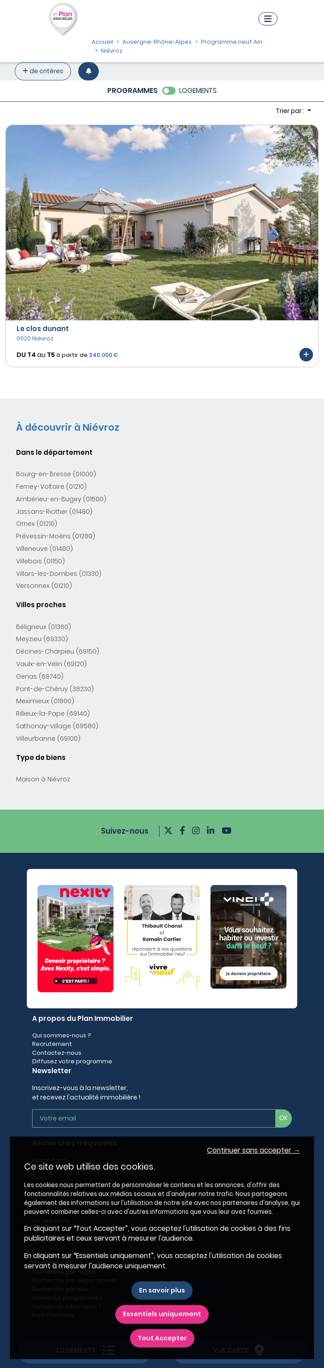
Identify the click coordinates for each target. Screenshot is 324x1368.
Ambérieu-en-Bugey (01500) (61, 499)
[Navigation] (268, 18)
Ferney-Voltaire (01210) (51, 486)
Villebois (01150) (40, 561)
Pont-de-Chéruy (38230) (55, 688)
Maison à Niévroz (43, 779)
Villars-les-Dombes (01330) (58, 573)
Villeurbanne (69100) (48, 738)
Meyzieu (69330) (42, 638)
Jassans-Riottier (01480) (54, 511)
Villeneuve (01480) (44, 548)
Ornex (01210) (36, 523)
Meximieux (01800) (45, 701)
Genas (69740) (39, 676)
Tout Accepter (162, 1338)
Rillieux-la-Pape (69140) (53, 713)
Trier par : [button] (291, 110)
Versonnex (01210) (44, 585)
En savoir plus (162, 1290)
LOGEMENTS (198, 90)
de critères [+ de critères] (42, 71)
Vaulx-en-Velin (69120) (51, 663)
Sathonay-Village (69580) (57, 726)
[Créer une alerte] (88, 71)
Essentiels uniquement (162, 1313)
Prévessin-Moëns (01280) (55, 536)
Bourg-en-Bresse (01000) (56, 474)
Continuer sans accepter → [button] (253, 1150)
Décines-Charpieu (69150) (57, 651)
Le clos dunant (43, 328)
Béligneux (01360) (43, 626)
